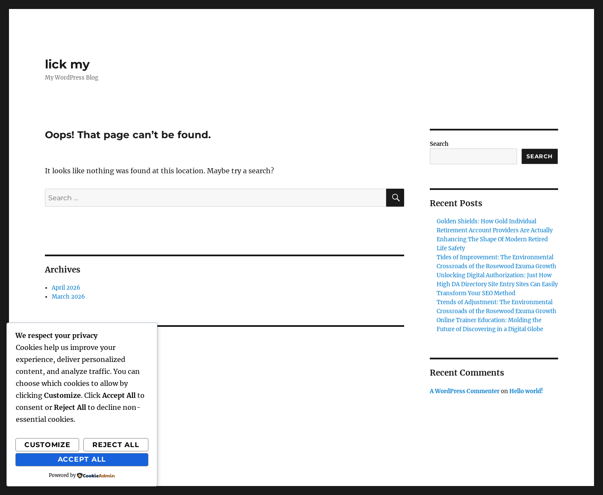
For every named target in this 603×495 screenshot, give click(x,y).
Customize (47, 445)
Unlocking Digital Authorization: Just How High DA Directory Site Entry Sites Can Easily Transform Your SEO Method (497, 284)
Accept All (82, 459)
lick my (67, 64)
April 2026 (66, 287)
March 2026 (68, 296)
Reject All (115, 445)
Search (439, 144)
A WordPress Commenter (465, 391)
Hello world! (526, 391)
